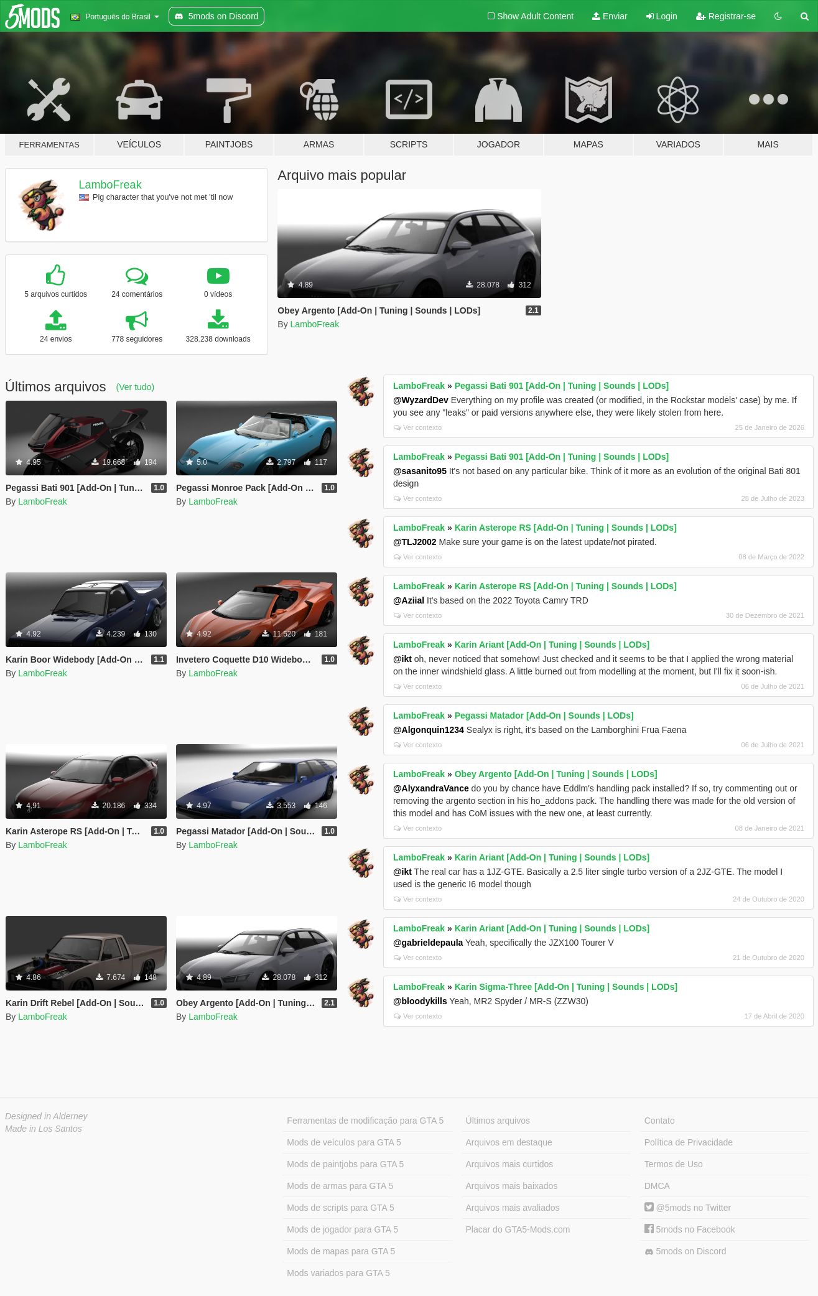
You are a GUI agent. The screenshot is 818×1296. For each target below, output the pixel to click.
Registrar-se (726, 16)
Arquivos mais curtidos (510, 1164)
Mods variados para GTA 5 (338, 1273)
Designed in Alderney (46, 1116)
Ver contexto (418, 427)
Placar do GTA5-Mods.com (518, 1229)
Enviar (610, 16)
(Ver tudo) (135, 387)
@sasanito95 (420, 471)
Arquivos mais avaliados (513, 1208)
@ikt (402, 659)
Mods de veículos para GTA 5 (344, 1142)
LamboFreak (110, 185)
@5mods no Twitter (687, 1207)
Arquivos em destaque (509, 1142)
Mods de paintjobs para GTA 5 (345, 1164)
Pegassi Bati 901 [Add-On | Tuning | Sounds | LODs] (562, 386)
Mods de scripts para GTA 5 (340, 1208)
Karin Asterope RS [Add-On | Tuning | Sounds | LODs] (566, 528)
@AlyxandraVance (431, 788)
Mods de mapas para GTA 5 (341, 1251)
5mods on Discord (685, 1251)
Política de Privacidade (688, 1142)
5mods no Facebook (689, 1229)
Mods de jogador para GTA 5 (342, 1229)
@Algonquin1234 (428, 730)
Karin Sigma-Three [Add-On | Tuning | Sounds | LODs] (566, 987)
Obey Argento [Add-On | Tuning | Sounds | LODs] (556, 774)
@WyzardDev (421, 400)
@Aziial (408, 600)
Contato (659, 1121)
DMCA (657, 1186)
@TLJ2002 (415, 542)
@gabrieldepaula (428, 943)
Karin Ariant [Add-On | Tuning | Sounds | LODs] (552, 645)
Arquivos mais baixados (512, 1186)
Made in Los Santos (43, 1129)
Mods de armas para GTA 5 (340, 1186)
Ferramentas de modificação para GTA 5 (365, 1121)
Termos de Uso (673, 1164)
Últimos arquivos (498, 1121)
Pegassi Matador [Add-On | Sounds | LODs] (544, 715)
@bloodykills (420, 1001)
